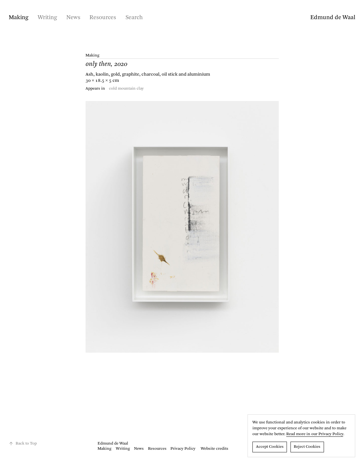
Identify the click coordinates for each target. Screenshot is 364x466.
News (73, 17)
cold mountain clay (126, 89)
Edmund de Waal (332, 17)
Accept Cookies (270, 447)
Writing (47, 17)
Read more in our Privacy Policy (314, 434)
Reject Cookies (307, 447)
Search (134, 17)
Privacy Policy (182, 449)
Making (18, 17)
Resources (102, 17)
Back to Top (23, 443)
